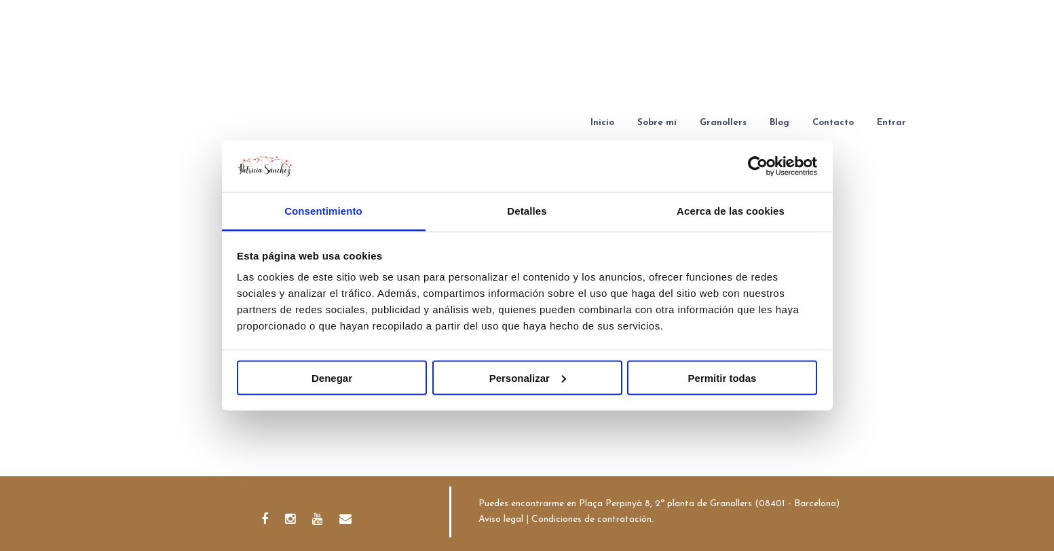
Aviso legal (500, 519)
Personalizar (527, 377)
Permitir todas (722, 377)
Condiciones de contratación (591, 519)
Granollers (723, 122)
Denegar (332, 377)
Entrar (891, 122)
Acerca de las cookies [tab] (731, 211)
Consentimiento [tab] (323, 211)
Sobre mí (657, 122)
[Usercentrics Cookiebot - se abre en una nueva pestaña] (757, 166)
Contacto (833, 122)
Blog (779, 122)
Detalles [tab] (526, 211)
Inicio (602, 122)
